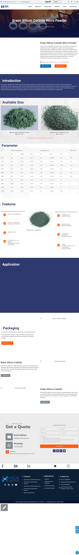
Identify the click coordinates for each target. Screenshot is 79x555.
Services (57, 6)
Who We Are (73, 6)
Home (29, 6)
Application (47, 6)
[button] (45, 66)
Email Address (20, 482)
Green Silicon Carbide (33, 26)
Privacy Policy (59, 553)
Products (38, 6)
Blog (64, 6)
